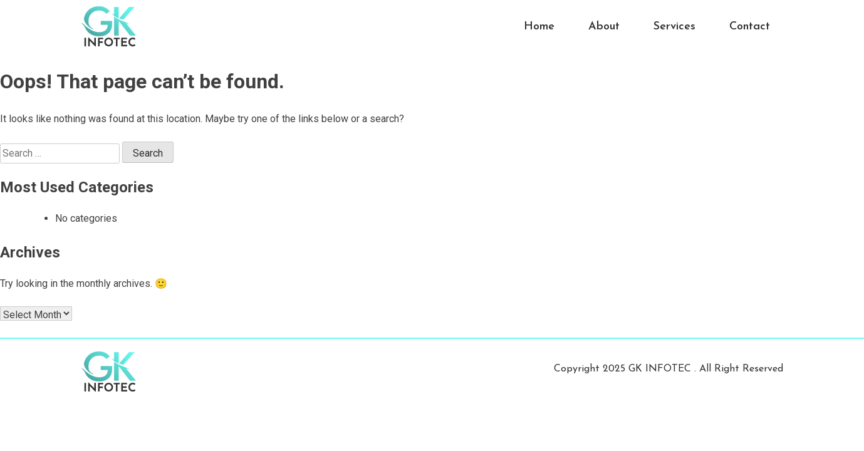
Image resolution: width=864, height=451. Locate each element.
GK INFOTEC (661, 369)
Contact (749, 27)
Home (539, 27)
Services (674, 27)
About (604, 27)
